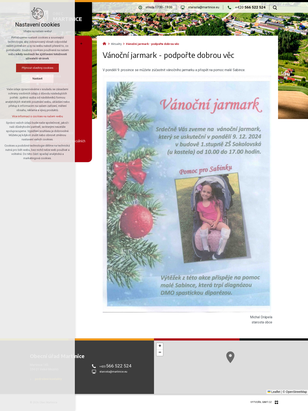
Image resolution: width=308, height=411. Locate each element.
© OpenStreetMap (295, 391)
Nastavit (20, 78)
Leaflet (274, 391)
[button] (278, 389)
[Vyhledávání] (275, 7)
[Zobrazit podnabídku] (81, 44)
